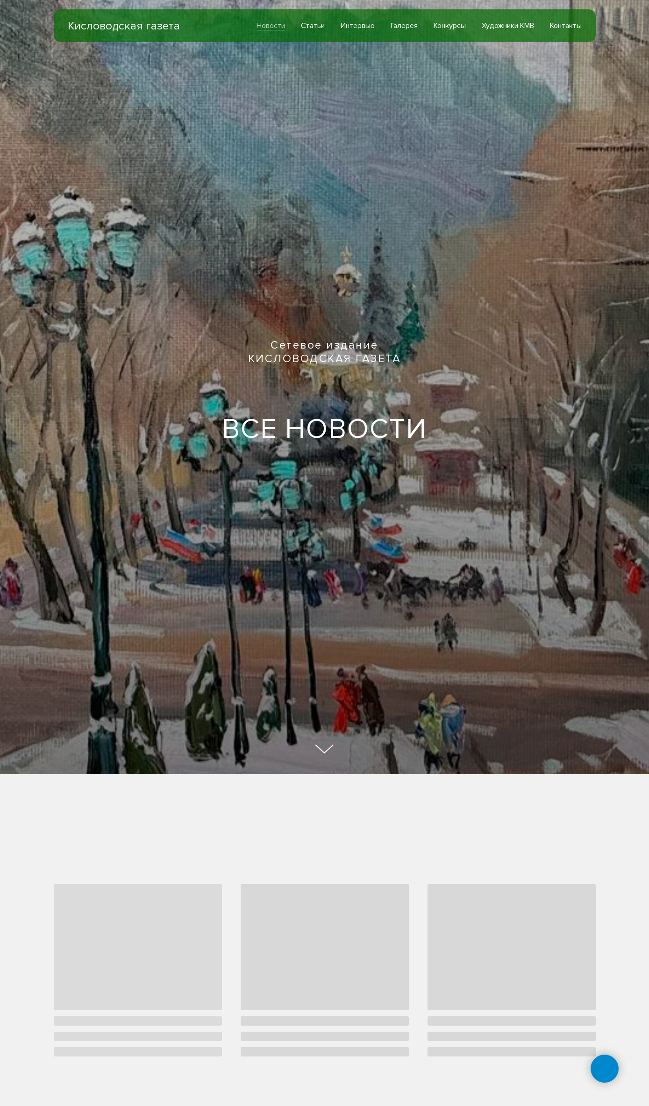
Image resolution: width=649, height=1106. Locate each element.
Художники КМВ (508, 25)
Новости (271, 25)
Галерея (404, 25)
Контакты (566, 25)
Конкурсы (450, 25)
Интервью (358, 25)
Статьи (313, 25)
